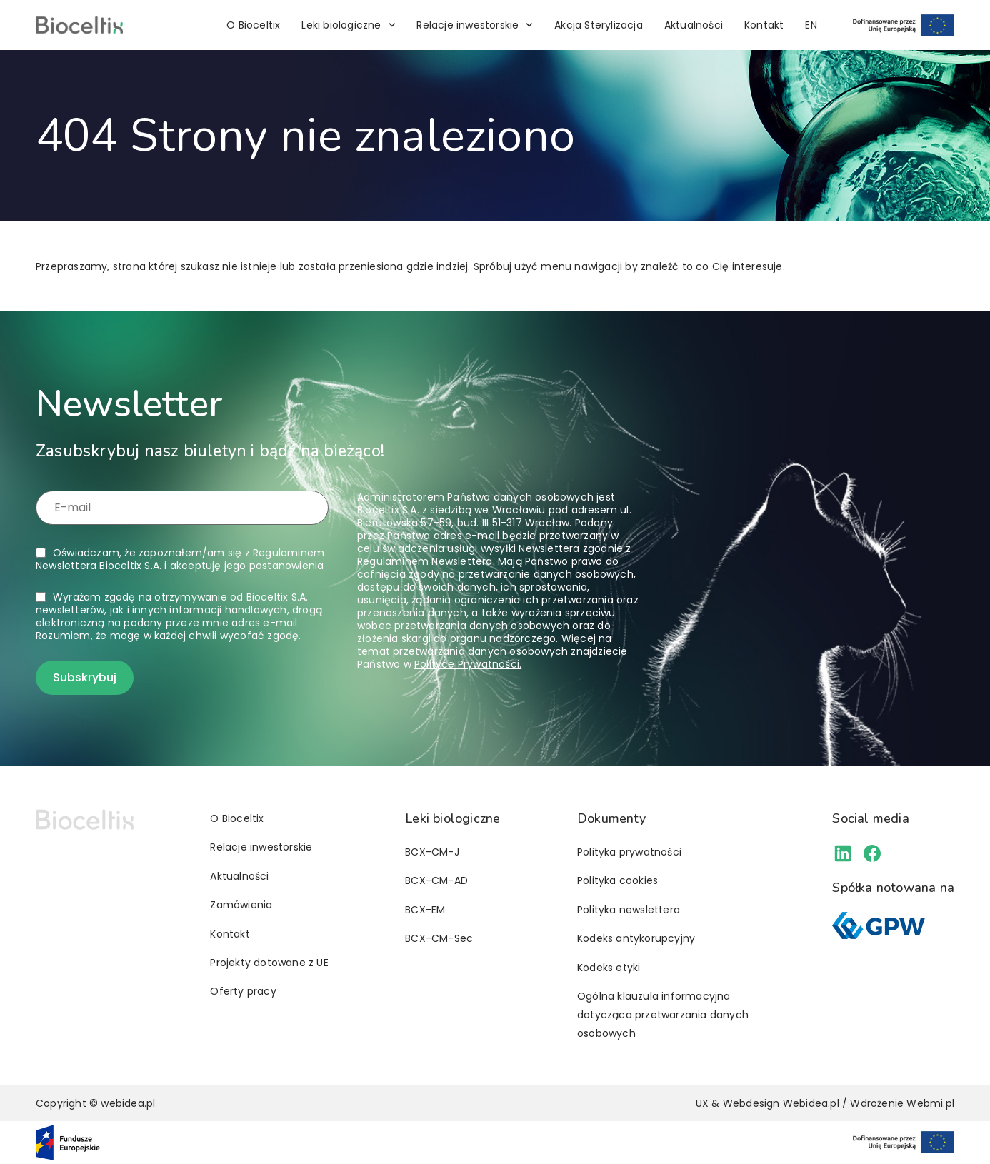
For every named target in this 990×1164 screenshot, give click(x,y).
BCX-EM (425, 910)
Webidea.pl (811, 1103)
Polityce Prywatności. (467, 664)
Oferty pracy (243, 991)
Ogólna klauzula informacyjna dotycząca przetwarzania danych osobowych (663, 1014)
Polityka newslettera (628, 910)
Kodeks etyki (608, 967)
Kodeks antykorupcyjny (636, 938)
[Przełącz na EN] (810, 25)
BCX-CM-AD (436, 880)
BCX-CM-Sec (439, 938)
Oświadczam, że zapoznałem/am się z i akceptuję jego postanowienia (180, 559)
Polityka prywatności (629, 852)
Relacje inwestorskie (474, 25)
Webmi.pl (930, 1103)
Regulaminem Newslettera (425, 561)
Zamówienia (241, 905)
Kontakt (764, 25)
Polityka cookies (617, 880)
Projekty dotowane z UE (269, 962)
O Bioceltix (253, 25)
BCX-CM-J (432, 852)
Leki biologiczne (348, 25)
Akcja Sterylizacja (598, 25)
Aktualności (693, 25)
